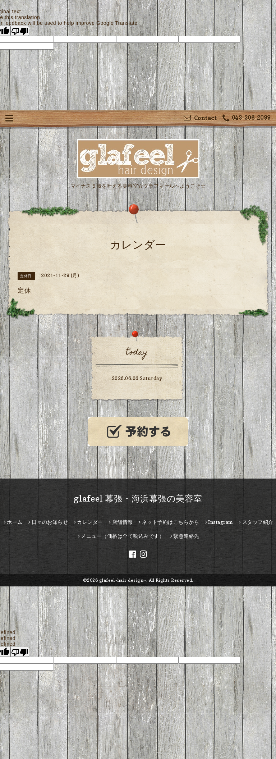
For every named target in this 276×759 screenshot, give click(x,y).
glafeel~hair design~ (122, 580)
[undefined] (19, 652)
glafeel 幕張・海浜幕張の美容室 (138, 498)
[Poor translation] (19, 31)
